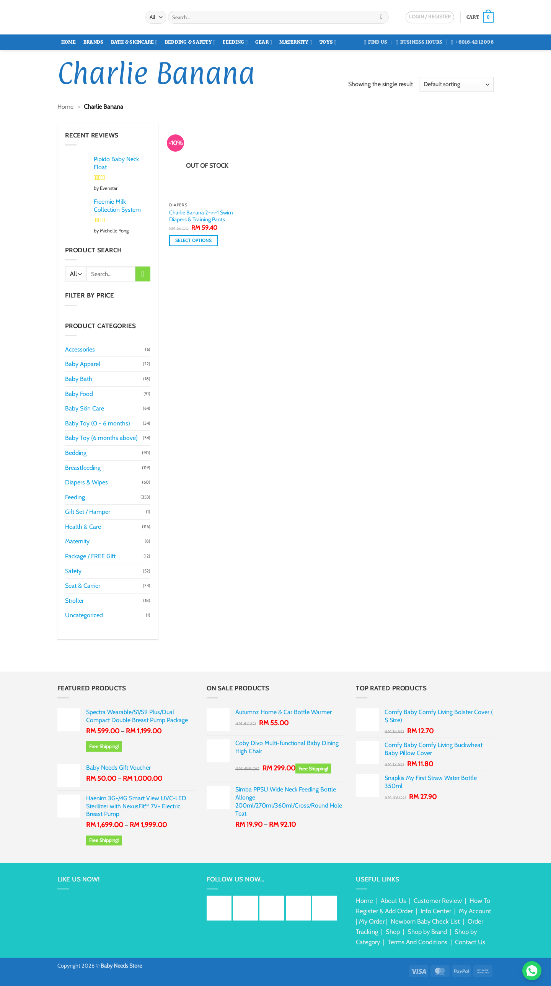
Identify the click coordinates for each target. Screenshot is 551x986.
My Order (372, 921)
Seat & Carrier (82, 585)
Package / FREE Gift (90, 556)
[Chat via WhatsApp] (531, 970)
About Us (393, 900)
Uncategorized (84, 615)
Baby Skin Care (84, 408)
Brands (93, 42)
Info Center (436, 911)
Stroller (74, 600)
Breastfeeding (83, 467)
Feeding (235, 42)
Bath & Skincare (134, 42)
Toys (328, 42)
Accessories (80, 349)
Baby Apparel (82, 364)
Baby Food (79, 393)
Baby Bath (78, 379)
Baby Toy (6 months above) (101, 437)
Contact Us (470, 942)
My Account (475, 911)
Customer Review (438, 900)
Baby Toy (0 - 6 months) (97, 423)
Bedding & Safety (190, 42)
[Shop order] (456, 84)
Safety (73, 571)
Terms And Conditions (417, 942)
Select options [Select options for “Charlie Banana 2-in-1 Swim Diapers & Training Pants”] (193, 240)
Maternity (295, 42)
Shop (393, 931)
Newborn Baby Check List (425, 921)
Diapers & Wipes (86, 482)
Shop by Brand (427, 931)
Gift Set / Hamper (87, 511)
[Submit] (381, 17)
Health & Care (83, 526)
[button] (480, 17)
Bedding (75, 452)
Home (68, 42)
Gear (263, 42)
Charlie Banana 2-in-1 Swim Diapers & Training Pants (201, 216)
